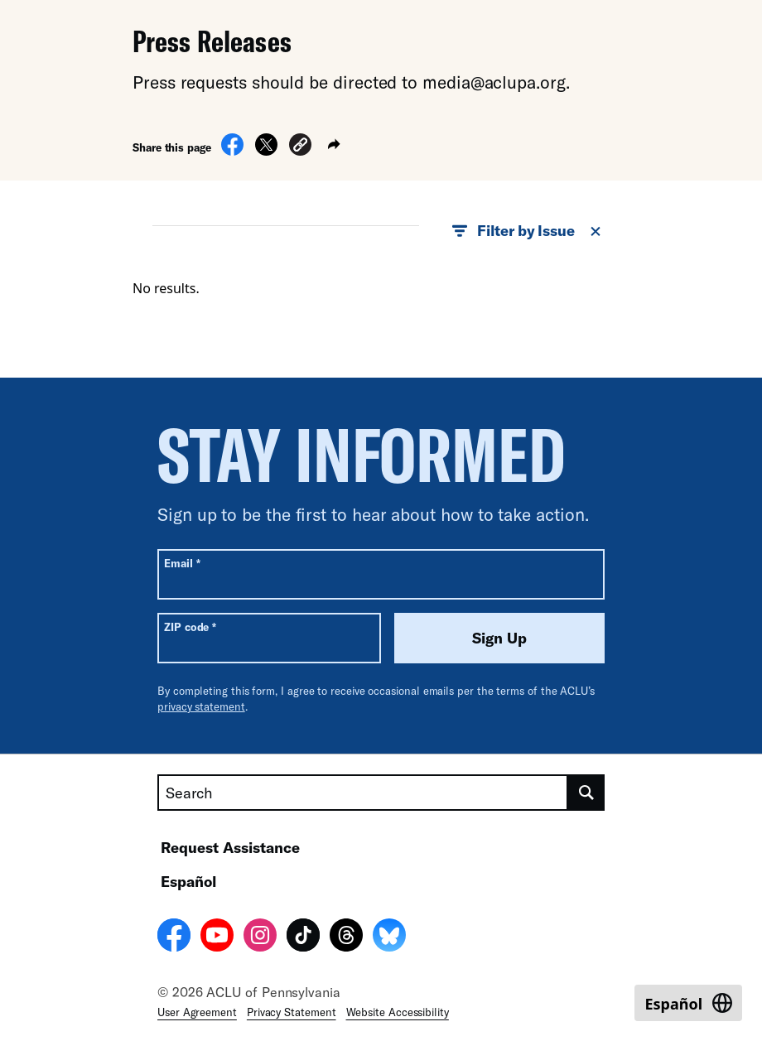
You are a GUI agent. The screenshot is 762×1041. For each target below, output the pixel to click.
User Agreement (197, 1012)
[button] (300, 147)
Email (182, 563)
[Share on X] (266, 151)
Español (188, 881)
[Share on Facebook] (232, 151)
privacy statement (201, 706)
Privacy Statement (291, 1012)
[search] (586, 792)
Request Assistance (230, 847)
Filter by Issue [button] (527, 231)
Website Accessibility (397, 1012)
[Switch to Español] (688, 1003)
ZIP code (190, 626)
